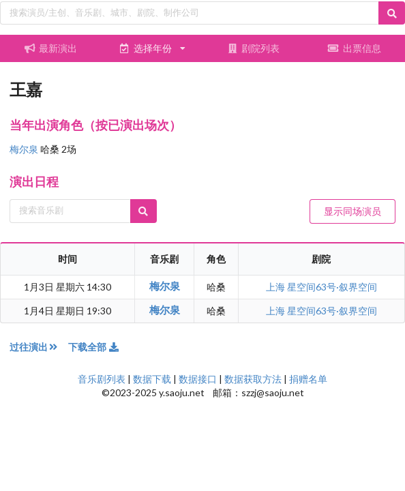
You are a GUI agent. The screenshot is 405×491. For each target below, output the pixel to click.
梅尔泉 (25, 149)
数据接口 (198, 379)
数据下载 (152, 379)
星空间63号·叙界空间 (332, 287)
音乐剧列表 (101, 379)
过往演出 (39, 347)
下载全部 (94, 347)
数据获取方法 (253, 379)
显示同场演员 (352, 211)
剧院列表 (253, 48)
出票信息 (354, 48)
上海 (276, 287)
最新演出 (50, 48)
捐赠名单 (308, 379)
